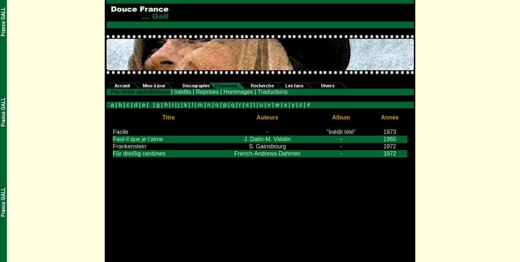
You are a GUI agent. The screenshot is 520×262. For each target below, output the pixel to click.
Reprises (207, 92)
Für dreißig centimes (139, 153)
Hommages (238, 92)
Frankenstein (130, 146)
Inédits (182, 92)
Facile (121, 132)
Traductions (272, 92)
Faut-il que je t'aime (138, 139)
